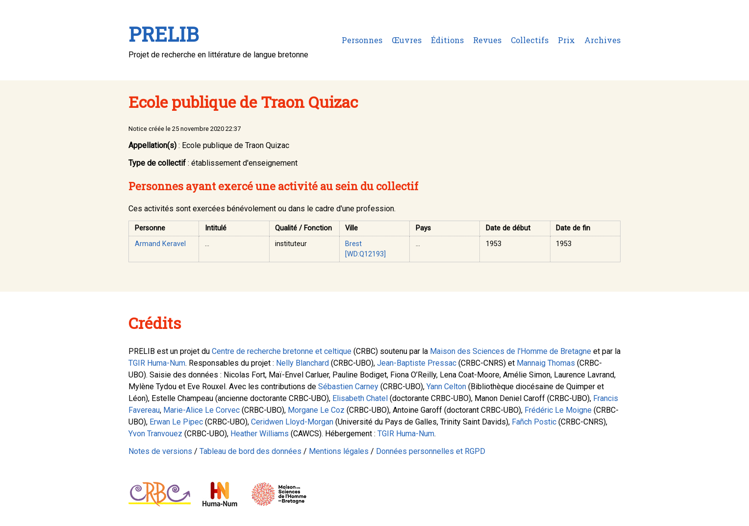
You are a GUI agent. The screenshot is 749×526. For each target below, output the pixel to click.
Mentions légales (339, 451)
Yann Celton (446, 386)
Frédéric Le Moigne (558, 410)
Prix (566, 40)
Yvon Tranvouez (155, 433)
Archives (602, 40)
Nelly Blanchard (302, 363)
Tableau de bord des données (250, 451)
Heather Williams (259, 433)
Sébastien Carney (348, 386)
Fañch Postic (534, 421)
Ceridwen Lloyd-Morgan (292, 421)
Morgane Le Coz (316, 410)
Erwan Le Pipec (176, 421)
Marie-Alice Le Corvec (201, 410)
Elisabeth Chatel (360, 398)
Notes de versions (160, 451)
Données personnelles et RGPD (430, 451)
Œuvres (407, 40)
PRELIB (163, 34)
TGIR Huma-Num (156, 363)
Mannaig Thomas (546, 363)
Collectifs (530, 40)
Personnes (362, 40)
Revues (487, 40)
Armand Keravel (160, 244)
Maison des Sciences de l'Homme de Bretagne (510, 351)
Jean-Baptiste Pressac (416, 363)
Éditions (447, 40)
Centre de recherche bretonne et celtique (281, 351)
